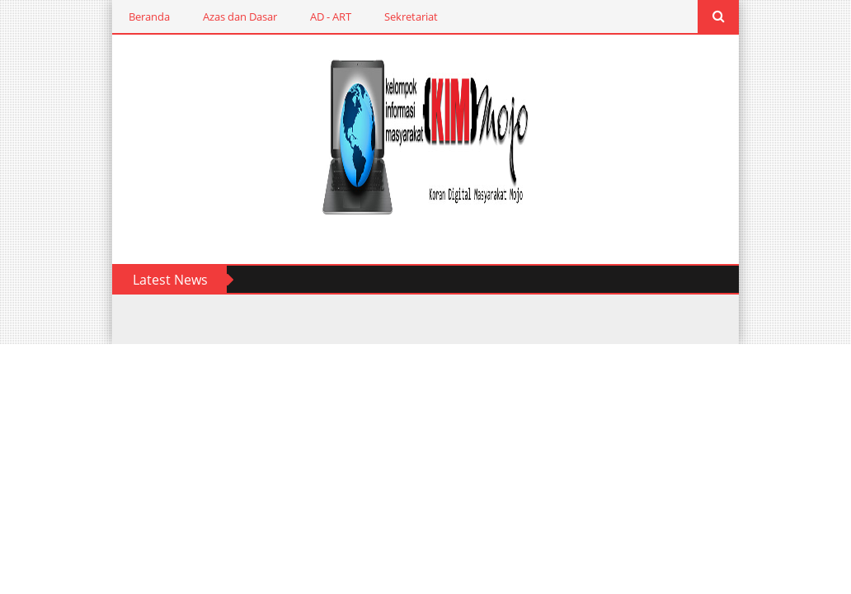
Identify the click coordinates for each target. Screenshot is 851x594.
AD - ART (314, 16)
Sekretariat (394, 16)
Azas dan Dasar (223, 16)
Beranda (132, 16)
